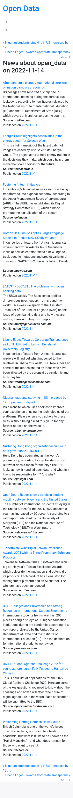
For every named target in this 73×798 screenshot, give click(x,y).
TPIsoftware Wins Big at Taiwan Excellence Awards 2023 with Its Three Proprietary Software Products (36, 552)
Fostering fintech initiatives (21, 184)
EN (6, 30)
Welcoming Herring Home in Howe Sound (31, 722)
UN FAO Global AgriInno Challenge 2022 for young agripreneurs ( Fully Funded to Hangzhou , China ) (36, 668)
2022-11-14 (29, 125)
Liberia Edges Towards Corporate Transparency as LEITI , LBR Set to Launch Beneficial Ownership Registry (35, 344)
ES (6, 22)
